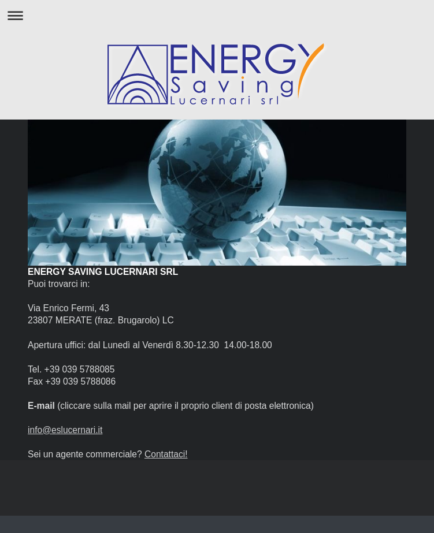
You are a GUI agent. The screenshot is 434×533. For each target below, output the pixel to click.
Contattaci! (166, 454)
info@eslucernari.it (65, 430)
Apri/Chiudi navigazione (217, 15)
